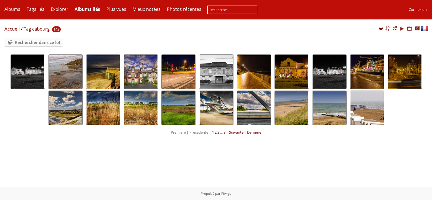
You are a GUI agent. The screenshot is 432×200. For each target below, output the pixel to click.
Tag (27, 29)
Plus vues (116, 9)
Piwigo (226, 193)
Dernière (254, 132)
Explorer (59, 9)
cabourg (41, 29)
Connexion (418, 9)
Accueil (12, 29)
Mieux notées (147, 9)
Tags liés (35, 9)
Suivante (236, 132)
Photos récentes (184, 9)
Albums (12, 9)
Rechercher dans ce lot (37, 42)
